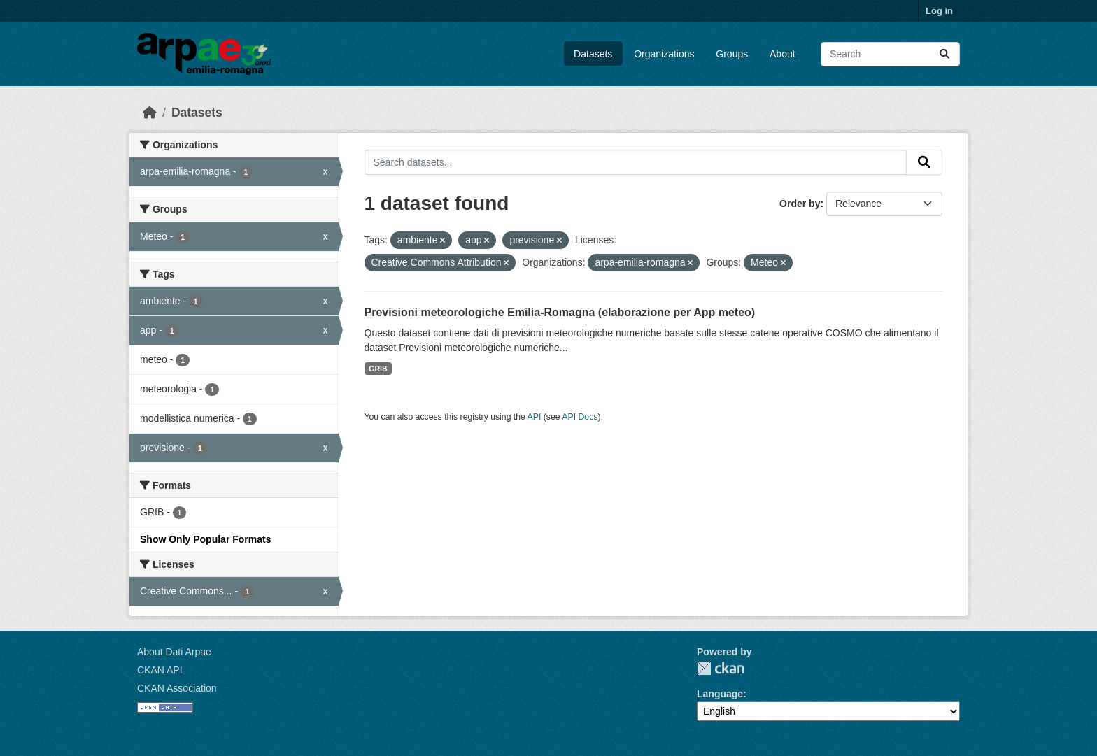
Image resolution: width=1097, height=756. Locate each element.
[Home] (150, 113)
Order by (799, 203)
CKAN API (160, 670)
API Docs (579, 417)
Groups (732, 53)
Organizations (664, 53)
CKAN (720, 668)
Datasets (593, 53)
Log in (939, 11)
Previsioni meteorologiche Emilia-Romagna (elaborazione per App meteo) (560, 312)
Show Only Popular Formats (205, 539)
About (782, 53)
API (535, 417)
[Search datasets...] (890, 54)
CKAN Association (177, 688)
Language (720, 693)
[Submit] (944, 54)
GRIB (378, 368)
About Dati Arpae (174, 651)
